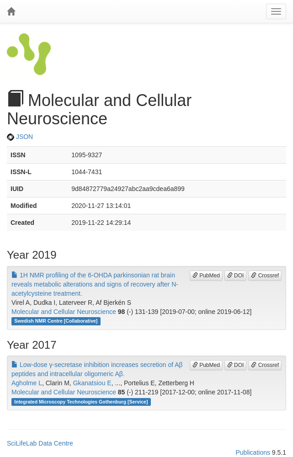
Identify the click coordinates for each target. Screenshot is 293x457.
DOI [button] (235, 275)
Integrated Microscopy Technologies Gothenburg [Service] (81, 401)
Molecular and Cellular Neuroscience (63, 311)
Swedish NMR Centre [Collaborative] (55, 321)
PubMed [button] (206, 275)
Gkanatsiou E (92, 383)
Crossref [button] (265, 275)
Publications (252, 452)
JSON (20, 136)
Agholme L (26, 383)
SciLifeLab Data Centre (40, 443)
